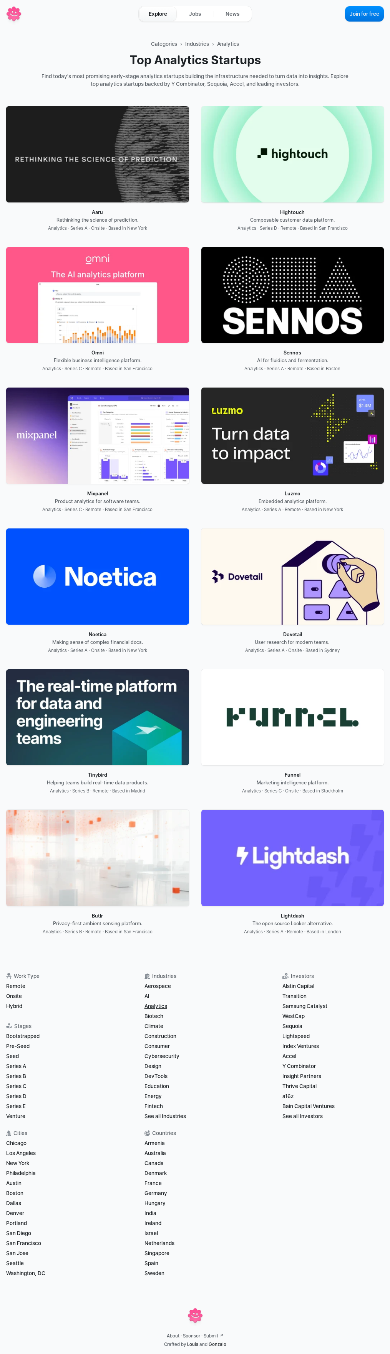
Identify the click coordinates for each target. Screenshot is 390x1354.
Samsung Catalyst (304, 1006)
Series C (16, 1086)
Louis (192, 1344)
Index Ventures (300, 1046)
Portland (16, 1223)
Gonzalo (217, 1344)
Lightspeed (296, 1036)
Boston (14, 1193)
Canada (154, 1163)
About (173, 1336)
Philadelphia (21, 1173)
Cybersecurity (161, 1056)
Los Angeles (21, 1153)
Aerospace (157, 986)
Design (152, 1066)
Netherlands (159, 1243)
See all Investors (302, 1116)
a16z (288, 1096)
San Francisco (23, 1243)
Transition (294, 996)
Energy (153, 1096)
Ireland (152, 1223)
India (150, 1213)
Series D (16, 1096)
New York (17, 1163)
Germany (155, 1193)
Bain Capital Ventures (308, 1106)
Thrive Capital (299, 1086)
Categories (164, 44)
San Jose (17, 1253)
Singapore (156, 1253)
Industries (197, 44)
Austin (14, 1183)
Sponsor (191, 1336)
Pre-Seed (18, 1046)
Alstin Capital (298, 986)
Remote (15, 986)
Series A (16, 1066)
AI (146, 996)
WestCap (293, 1016)
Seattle (15, 1263)
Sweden (154, 1273)
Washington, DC (25, 1273)
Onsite (14, 996)
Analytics (228, 44)
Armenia (154, 1143)
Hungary (155, 1203)
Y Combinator (299, 1066)
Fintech (153, 1106)
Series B (16, 1076)
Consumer (157, 1046)
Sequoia (292, 1026)
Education (156, 1086)
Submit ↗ (214, 1336)
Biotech (153, 1016)
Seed (12, 1056)
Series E (16, 1106)
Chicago (16, 1143)
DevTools (156, 1076)
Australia (155, 1153)
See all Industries (165, 1116)
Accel (289, 1056)
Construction (160, 1036)
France (153, 1183)
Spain (151, 1263)
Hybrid (14, 1006)
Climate (153, 1026)
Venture (15, 1116)
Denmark (155, 1173)
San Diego (18, 1233)
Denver (15, 1213)
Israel (151, 1233)
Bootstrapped (23, 1036)
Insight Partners (301, 1076)
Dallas (13, 1203)
